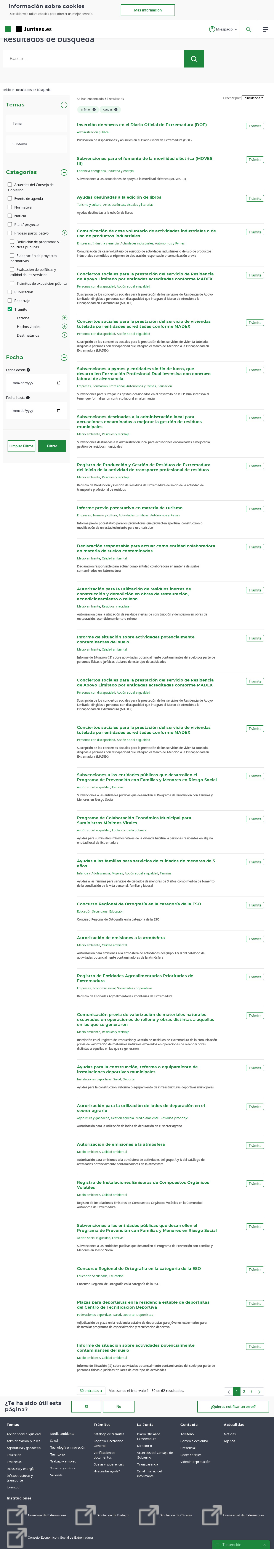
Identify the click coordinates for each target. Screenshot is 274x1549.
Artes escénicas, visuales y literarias (128, 204)
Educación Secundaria (92, 911)
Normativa (20, 207)
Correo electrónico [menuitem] (194, 1441)
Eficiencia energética (91, 171)
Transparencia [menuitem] (147, 1464)
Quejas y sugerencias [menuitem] (109, 1464)
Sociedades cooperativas (134, 988)
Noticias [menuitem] (230, 1434)
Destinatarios (28, 335)
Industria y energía (120, 171)
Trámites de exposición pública (38, 283)
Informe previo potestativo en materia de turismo (130, 508)
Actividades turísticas (134, 515)
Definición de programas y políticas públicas (34, 244)
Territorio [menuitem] (57, 1454)
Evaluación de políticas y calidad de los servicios (33, 272)
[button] (223, 29)
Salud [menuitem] (54, 1440)
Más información (148, 10)
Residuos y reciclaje (115, 434)
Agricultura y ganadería (93, 1118)
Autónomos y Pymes (170, 243)
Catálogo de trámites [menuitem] (109, 1434)
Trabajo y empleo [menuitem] (63, 1461)
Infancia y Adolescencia (93, 873)
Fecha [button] (14, 357)
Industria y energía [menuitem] (20, 1468)
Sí (86, 1406)
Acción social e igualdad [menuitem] (24, 1434)
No (118, 1406)
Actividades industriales (136, 243)
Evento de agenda (25, 198)
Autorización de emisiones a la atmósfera (121, 938)
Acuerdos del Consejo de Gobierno (31, 187)
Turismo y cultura (89, 204)
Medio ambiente (88, 434)
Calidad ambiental (114, 558)
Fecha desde (18, 370)
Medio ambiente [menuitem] (62, 1433)
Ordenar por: (232, 98)
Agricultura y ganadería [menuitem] (24, 1448)
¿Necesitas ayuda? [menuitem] (107, 1471)
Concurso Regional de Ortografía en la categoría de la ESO (139, 904)
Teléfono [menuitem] (187, 1434)
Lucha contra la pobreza (129, 830)
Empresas (84, 243)
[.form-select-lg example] (36, 123)
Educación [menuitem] (14, 1455)
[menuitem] (36, 1515)
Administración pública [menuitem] (23, 1441)
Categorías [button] (21, 172)
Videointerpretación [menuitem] (195, 1461)
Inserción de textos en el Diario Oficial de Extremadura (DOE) (142, 125)
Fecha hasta (18, 397)
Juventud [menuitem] (13, 1487)
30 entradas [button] (93, 1391)
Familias (117, 787)
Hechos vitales (28, 326)
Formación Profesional (109, 386)
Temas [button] (15, 105)
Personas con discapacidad (96, 286)
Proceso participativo (28, 233)
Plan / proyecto (23, 224)
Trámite (17, 309)
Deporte (129, 1079)
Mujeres (117, 873)
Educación (165, 386)
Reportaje (19, 300)
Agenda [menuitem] (229, 1441)
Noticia (17, 216)
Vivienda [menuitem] (56, 1475)
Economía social (104, 988)
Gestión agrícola (122, 1118)
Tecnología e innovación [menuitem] (67, 1447)
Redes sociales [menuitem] (190, 1455)
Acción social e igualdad (133, 286)
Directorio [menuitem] (144, 1445)
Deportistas (144, 1315)
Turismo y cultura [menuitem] (62, 1468)
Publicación (20, 292)
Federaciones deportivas (94, 1315)
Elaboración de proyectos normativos (33, 258)
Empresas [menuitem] (14, 1461)
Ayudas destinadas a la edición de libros (119, 197)
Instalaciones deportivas (94, 1079)
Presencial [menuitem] (187, 1448)
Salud (117, 1079)
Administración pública (93, 132)
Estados (23, 318)
